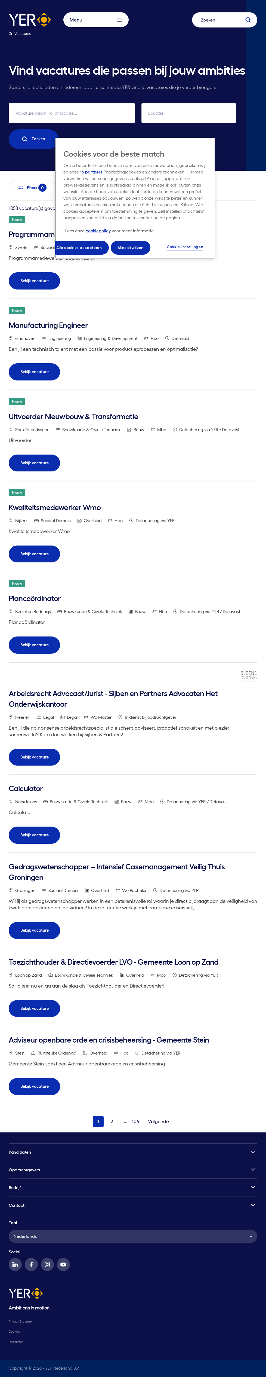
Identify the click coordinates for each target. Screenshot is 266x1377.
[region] (135, 198)
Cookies (14, 1331)
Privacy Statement (22, 1321)
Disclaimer (16, 1342)
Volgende (158, 1121)
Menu (96, 20)
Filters (32, 188)
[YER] (26, 1294)
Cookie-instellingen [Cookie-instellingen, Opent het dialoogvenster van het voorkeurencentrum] (185, 247)
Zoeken (33, 139)
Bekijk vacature (34, 280)
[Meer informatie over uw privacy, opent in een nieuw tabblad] (110, 230)
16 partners (91, 171)
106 (135, 1121)
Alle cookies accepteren (79, 247)
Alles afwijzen (130, 247)
